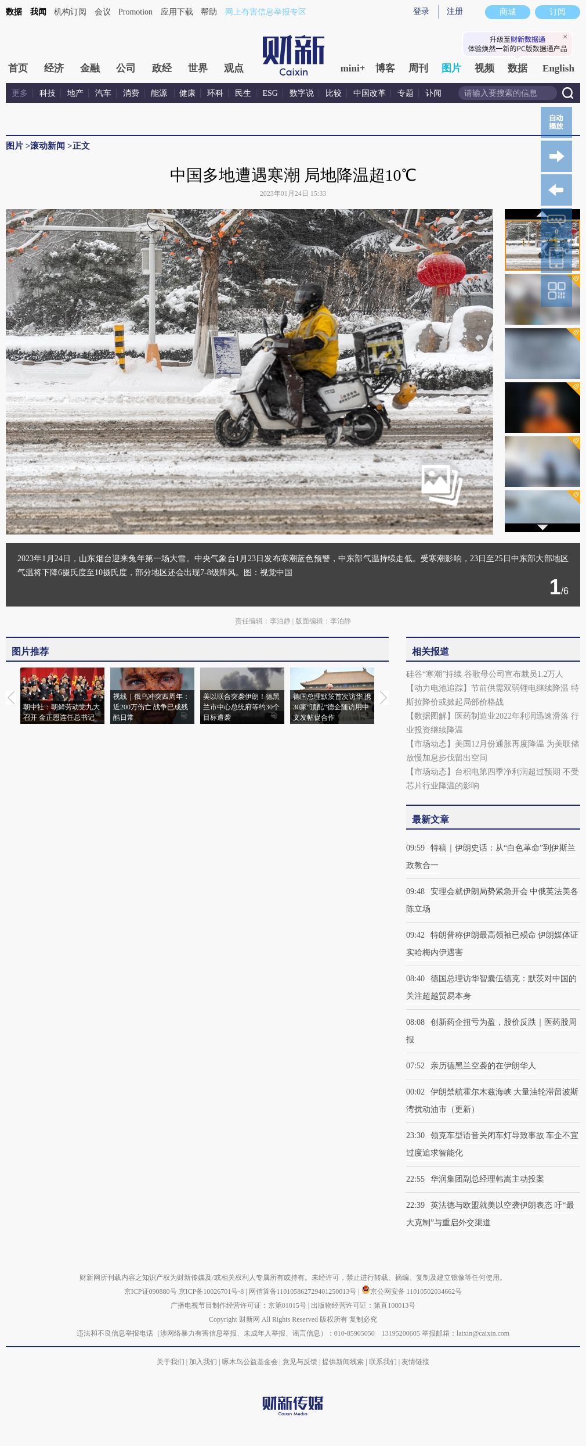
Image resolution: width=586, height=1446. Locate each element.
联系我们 (383, 1362)
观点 (234, 68)
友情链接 (415, 1362)
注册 (455, 11)
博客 (385, 68)
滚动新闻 (47, 145)
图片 (451, 68)
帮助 (209, 12)
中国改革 (369, 93)
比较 (333, 93)
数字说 (302, 93)
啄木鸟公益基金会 (251, 1362)
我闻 (38, 12)
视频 (484, 68)
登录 (421, 11)
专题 (405, 93)
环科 (215, 93)
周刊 (418, 68)
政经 (162, 68)
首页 (18, 68)
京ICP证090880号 (150, 1291)
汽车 (103, 93)
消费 (131, 93)
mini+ (353, 68)
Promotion (135, 12)
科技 (47, 93)
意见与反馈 (300, 1362)
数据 (14, 12)
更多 (20, 93)
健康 (187, 93)
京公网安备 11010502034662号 (411, 1291)
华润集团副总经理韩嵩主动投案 (487, 1179)
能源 (160, 93)
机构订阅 (70, 12)
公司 (126, 68)
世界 (198, 68)
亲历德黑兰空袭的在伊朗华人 (483, 1065)
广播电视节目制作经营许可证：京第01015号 (238, 1305)
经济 (54, 68)
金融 (90, 68)
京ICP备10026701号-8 (212, 1291)
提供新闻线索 (343, 1362)
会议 (103, 12)
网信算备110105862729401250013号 (304, 1291)
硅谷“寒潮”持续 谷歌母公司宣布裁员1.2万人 (484, 674)
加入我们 (203, 1362)
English (558, 68)
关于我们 (171, 1362)
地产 (75, 93)
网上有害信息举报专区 (265, 12)
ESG (270, 93)
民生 (243, 93)
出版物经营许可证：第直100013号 (363, 1305)
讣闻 (433, 93)
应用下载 (177, 12)
